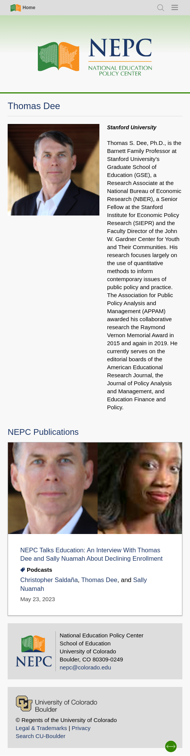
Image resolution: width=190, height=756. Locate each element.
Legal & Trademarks (41, 728)
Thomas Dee (99, 580)
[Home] (95, 57)
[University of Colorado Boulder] (56, 703)
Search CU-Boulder (40, 736)
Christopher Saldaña (49, 580)
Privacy (80, 728)
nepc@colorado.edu (85, 667)
